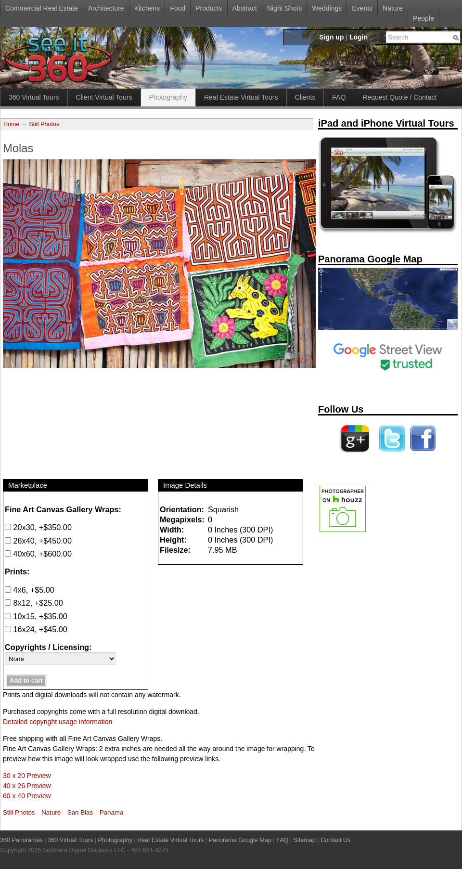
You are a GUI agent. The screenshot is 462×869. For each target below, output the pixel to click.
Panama (112, 812)
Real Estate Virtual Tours (241, 97)
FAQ (339, 97)
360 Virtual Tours (34, 97)
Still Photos (44, 124)
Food (177, 8)
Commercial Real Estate (41, 8)
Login (358, 37)
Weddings (327, 8)
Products (208, 8)
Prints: (17, 571)
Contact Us (335, 840)
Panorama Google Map (240, 840)
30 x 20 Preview (27, 775)
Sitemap (305, 840)
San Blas (80, 812)
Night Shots (284, 8)
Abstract (244, 8)
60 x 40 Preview (27, 796)
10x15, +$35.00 (36, 616)
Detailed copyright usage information (57, 722)
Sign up (331, 37)
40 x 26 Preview (27, 786)
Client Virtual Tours (104, 97)
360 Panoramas (21, 840)
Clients (305, 97)
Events (362, 8)
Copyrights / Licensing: (48, 647)
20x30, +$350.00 (38, 527)
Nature (393, 8)
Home (11, 124)
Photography (168, 97)
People (423, 18)
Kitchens (147, 8)
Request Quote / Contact (399, 97)
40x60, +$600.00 (38, 553)
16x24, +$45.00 (36, 629)
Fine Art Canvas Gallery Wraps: (63, 509)
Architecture (106, 8)
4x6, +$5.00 (29, 589)
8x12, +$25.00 (34, 602)
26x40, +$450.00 (38, 540)
